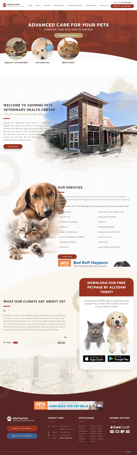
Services (47, 5)
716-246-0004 (125, 3)
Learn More (13, 146)
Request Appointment (122, 6)
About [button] (38, 5)
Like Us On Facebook (22, 436)
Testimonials (91, 5)
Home (30, 5)
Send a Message (66, 438)
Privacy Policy (34, 451)
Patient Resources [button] (74, 5)
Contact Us (104, 5)
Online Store (59, 5)
